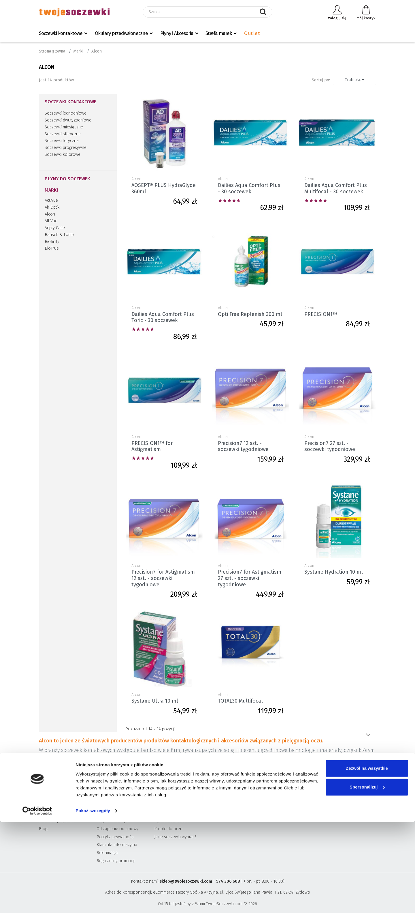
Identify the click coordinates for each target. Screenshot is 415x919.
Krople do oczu (168, 828)
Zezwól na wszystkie (367, 865)
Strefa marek (218, 33)
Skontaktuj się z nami (58, 821)
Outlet (252, 33)
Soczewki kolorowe (62, 154)
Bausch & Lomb (59, 234)
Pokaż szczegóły (93, 907)
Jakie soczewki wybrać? (175, 836)
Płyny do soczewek (67, 178)
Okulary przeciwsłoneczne (121, 33)
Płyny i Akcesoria (176, 33)
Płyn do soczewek (171, 821)
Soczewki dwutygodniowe (68, 120)
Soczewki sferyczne (63, 134)
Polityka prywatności (115, 836)
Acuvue (51, 200)
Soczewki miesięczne (64, 127)
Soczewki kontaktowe (60, 33)
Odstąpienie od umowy (117, 828)
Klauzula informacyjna (117, 844)
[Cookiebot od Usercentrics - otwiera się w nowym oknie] (37, 907)
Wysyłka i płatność (114, 813)
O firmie (46, 813)
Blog (43, 828)
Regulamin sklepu (113, 821)
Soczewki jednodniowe (65, 113)
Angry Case (55, 227)
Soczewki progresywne (65, 147)
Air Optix (52, 207)
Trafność (354, 79)
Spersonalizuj (367, 883)
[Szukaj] (207, 12)
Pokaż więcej (368, 735)
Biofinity (52, 241)
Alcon (50, 214)
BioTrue (52, 248)
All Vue (51, 220)
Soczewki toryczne (62, 140)
